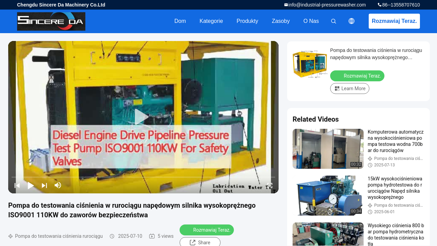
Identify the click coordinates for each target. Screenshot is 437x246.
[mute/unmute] (58, 185)
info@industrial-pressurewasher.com (327, 5)
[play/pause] (31, 185)
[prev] (17, 185)
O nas (311, 21)
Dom (180, 21)
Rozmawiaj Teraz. (394, 21)
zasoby (281, 21)
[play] (143, 117)
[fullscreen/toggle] (270, 185)
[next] (44, 185)
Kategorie (211, 21)
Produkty (247, 21)
